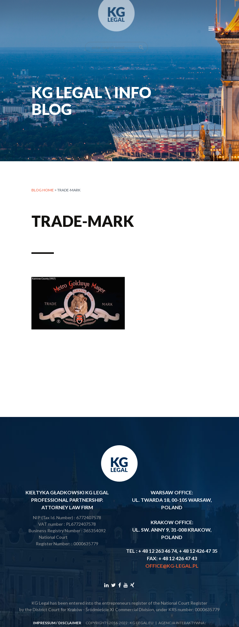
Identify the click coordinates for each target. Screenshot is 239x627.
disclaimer (69, 622)
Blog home (42, 190)
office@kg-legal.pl (172, 566)
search (141, 42)
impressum (44, 622)
